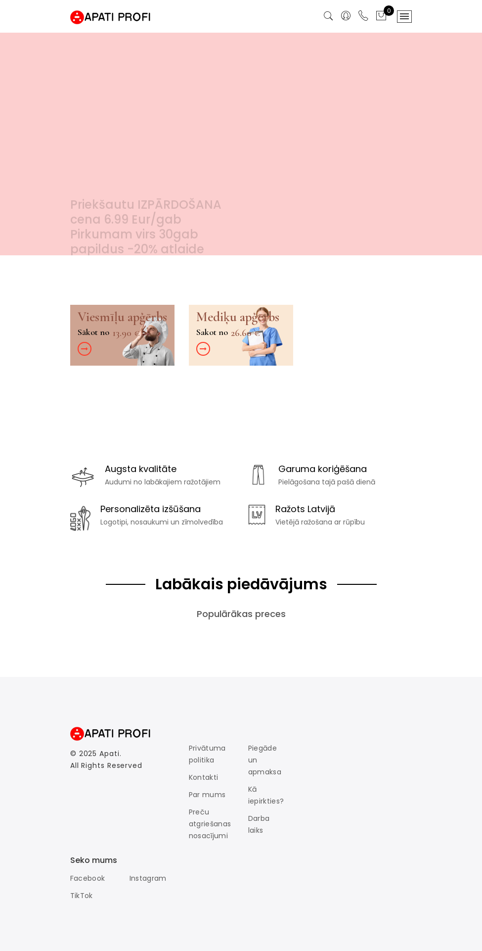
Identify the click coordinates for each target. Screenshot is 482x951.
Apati (109, 754)
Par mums (207, 795)
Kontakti (203, 777)
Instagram (148, 878)
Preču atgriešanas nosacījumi (210, 824)
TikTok (81, 896)
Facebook (87, 878)
